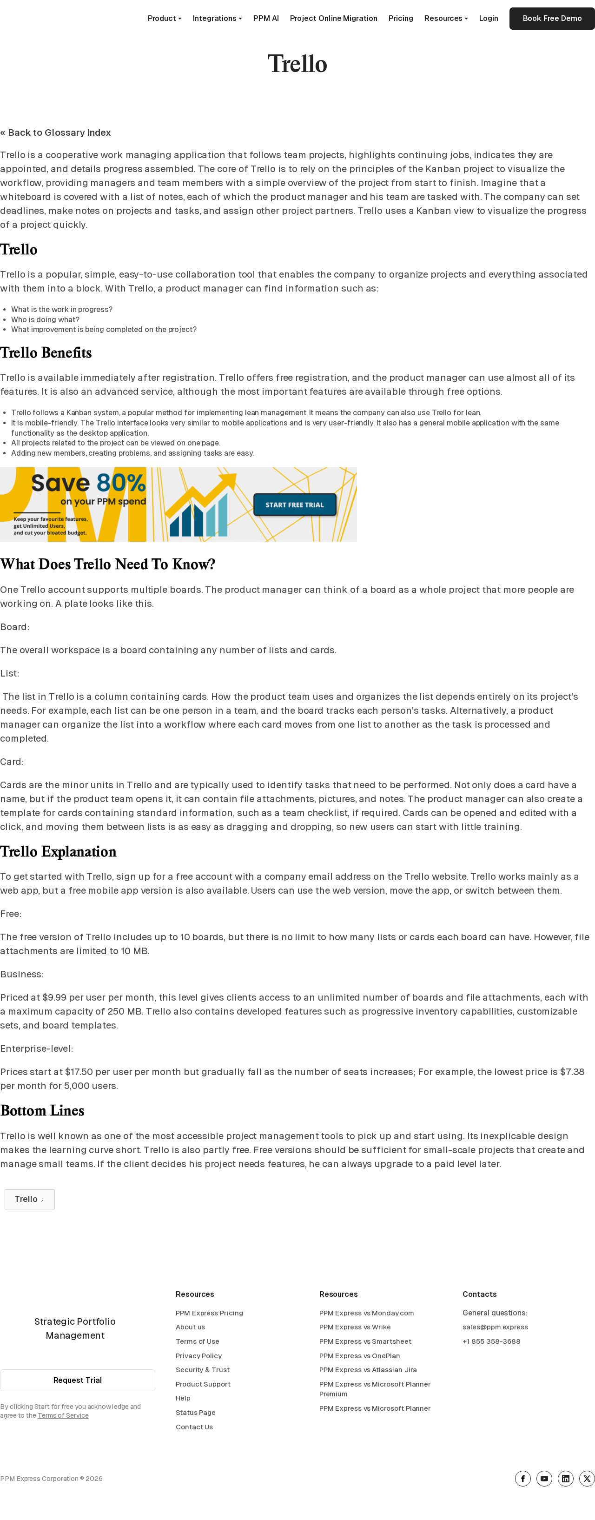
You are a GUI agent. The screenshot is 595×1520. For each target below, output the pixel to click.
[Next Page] (30, 1199)
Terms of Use (197, 1343)
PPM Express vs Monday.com (366, 1315)
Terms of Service (63, 1417)
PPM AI (266, 18)
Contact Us (194, 1429)
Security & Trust (203, 1371)
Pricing (401, 18)
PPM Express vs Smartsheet (365, 1343)
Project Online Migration (333, 18)
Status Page (196, 1414)
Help (183, 1400)
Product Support (203, 1386)
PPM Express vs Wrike (355, 1329)
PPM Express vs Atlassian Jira (368, 1371)
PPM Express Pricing (209, 1315)
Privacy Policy (199, 1357)
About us (190, 1329)
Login (488, 18)
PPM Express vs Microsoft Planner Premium (375, 1391)
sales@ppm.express (495, 1329)
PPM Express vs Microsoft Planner (375, 1410)
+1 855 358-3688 (492, 1343)
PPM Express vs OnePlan (359, 1357)
